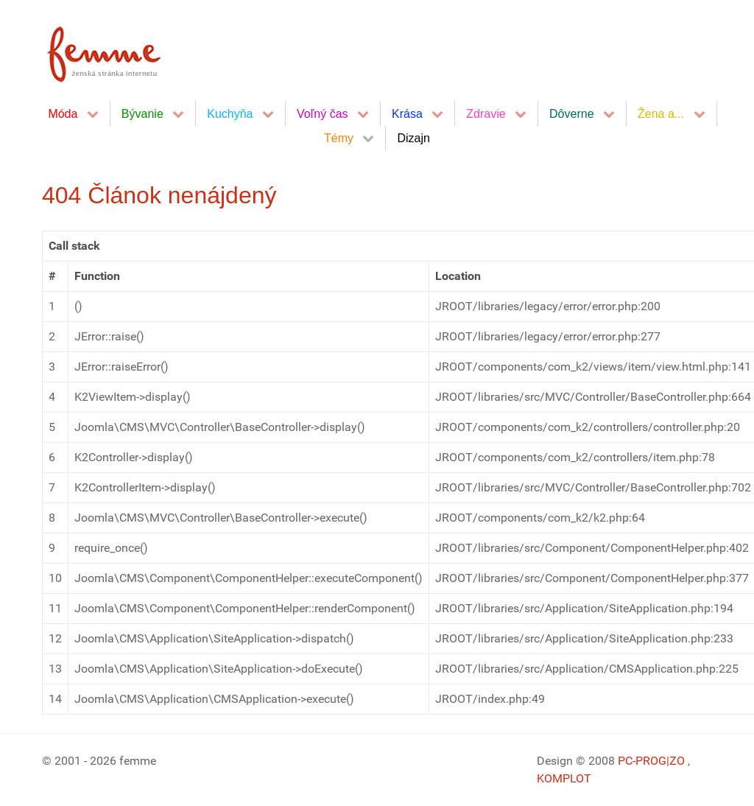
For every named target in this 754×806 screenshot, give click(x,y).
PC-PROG (642, 761)
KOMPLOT (564, 778)
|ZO (677, 761)
